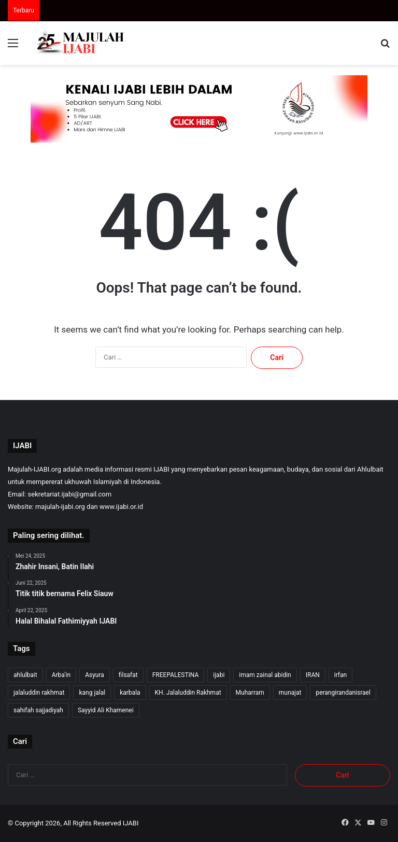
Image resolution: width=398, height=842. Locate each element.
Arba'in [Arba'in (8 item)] (61, 675)
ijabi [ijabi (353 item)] (218, 675)
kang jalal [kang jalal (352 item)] (92, 692)
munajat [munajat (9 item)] (290, 692)
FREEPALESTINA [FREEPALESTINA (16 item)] (175, 675)
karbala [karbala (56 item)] (130, 692)
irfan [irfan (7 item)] (340, 675)
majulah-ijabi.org (60, 506)
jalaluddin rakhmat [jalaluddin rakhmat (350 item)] (38, 692)
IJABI (131, 823)
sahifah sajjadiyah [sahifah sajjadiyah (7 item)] (38, 710)
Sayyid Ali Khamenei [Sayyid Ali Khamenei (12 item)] (106, 710)
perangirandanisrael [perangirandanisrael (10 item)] (343, 692)
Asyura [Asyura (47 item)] (94, 675)
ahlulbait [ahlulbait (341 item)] (25, 675)
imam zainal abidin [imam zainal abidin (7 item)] (265, 675)
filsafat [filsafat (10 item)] (128, 675)
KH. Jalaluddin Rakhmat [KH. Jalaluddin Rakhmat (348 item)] (188, 692)
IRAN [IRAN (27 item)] (313, 675)
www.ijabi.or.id (121, 506)
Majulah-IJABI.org (34, 469)
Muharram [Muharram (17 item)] (250, 692)
